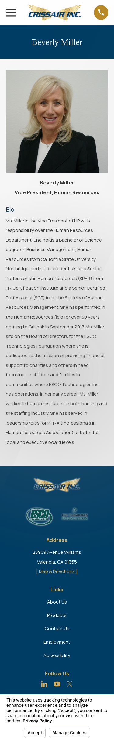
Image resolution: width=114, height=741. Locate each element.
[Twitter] (70, 684)
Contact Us (57, 628)
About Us (57, 602)
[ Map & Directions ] (57, 571)
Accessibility (56, 655)
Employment (56, 642)
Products (57, 615)
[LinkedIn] (44, 684)
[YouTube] (57, 684)
